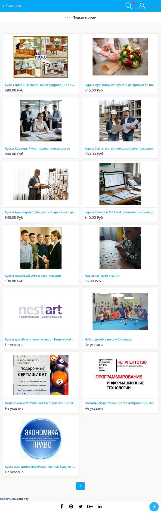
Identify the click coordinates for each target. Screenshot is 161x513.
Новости (6, 499)
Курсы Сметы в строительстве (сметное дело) (119, 148)
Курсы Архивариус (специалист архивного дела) (41, 212)
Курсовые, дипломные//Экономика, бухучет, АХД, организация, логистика (42, 466)
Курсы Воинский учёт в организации (33, 276)
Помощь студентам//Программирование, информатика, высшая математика (121, 403)
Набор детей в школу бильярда (108, 339)
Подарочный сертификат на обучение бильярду (41, 403)
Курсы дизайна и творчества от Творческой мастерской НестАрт (42, 339)
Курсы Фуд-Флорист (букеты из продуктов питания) (121, 85)
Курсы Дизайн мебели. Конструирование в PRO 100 (42, 85)
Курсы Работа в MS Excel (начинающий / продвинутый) (121, 212)
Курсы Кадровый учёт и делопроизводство (37, 148)
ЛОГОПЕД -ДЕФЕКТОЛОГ (102, 276)
